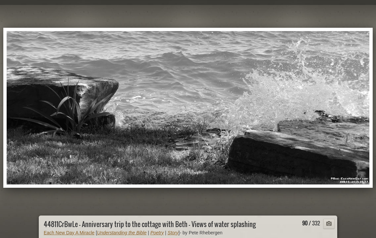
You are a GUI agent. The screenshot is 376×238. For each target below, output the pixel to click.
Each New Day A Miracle (69, 232)
